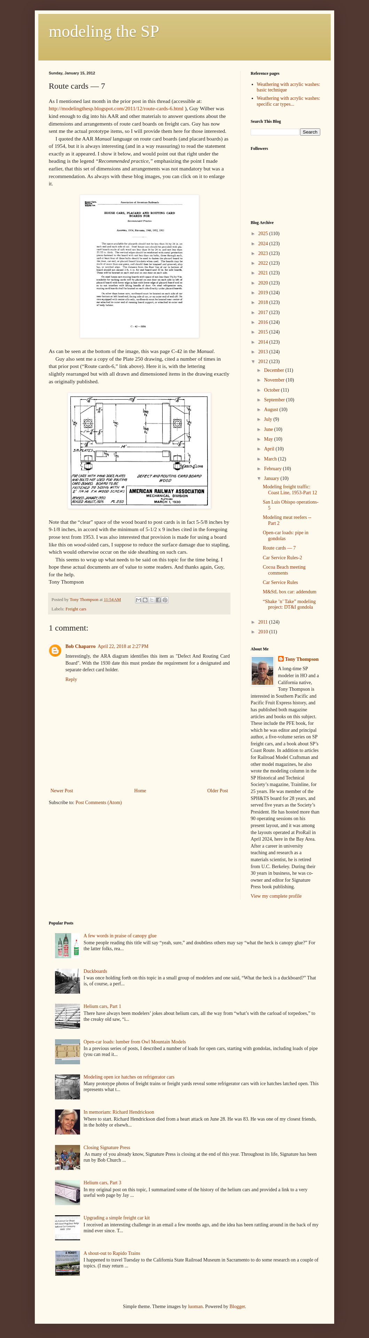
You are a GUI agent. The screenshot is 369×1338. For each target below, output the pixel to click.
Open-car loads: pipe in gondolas (285, 535)
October (272, 390)
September (275, 399)
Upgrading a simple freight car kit (117, 1217)
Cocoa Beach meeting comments (284, 570)
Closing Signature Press (107, 1147)
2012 (263, 361)
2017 (263, 312)
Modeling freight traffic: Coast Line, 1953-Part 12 (290, 489)
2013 (263, 351)
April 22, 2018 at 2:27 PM (122, 646)
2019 (263, 292)
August (271, 409)
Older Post (217, 790)
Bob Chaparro (80, 646)
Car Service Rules (280, 582)
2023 (263, 253)
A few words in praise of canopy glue (120, 935)
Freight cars (75, 609)
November (275, 380)
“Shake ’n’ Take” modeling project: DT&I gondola (289, 604)
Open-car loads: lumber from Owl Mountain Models (135, 1041)
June (269, 429)
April (269, 448)
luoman (195, 1306)
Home (140, 790)
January (272, 478)
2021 (263, 272)
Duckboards (95, 971)
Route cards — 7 (279, 548)
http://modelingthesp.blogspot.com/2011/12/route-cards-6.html (116, 108)
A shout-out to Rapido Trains (112, 1253)
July (268, 419)
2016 (263, 322)
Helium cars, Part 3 (102, 1182)
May (269, 439)
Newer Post (61, 790)
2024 (263, 243)
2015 (263, 332)
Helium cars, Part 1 (102, 1006)
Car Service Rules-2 (282, 557)
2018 (263, 302)
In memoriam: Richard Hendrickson (119, 1112)
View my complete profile (276, 896)
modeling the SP (104, 31)
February (273, 468)
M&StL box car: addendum (289, 591)
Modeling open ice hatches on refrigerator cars (129, 1077)
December (274, 370)
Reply (71, 679)
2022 (263, 263)
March (271, 459)
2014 (263, 342)
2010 (263, 631)
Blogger (237, 1306)
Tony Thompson (302, 659)
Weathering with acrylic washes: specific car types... (288, 101)
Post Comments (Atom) (99, 802)
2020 (263, 283)
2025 (263, 233)
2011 (263, 622)
